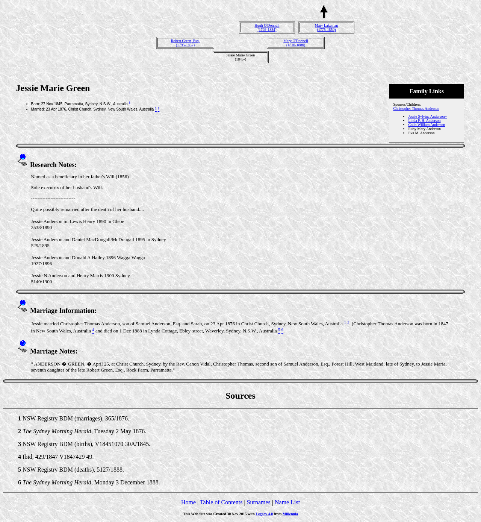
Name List (287, 502)
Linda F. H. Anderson (424, 120)
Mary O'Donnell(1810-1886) (295, 43)
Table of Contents (221, 502)
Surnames (259, 502)
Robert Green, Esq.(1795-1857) (185, 43)
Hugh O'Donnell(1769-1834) (267, 27)
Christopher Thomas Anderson (416, 108)
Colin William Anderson (426, 125)
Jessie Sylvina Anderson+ (427, 116)
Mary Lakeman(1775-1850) (326, 27)
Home (188, 502)
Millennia (290, 514)
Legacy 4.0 (264, 514)
